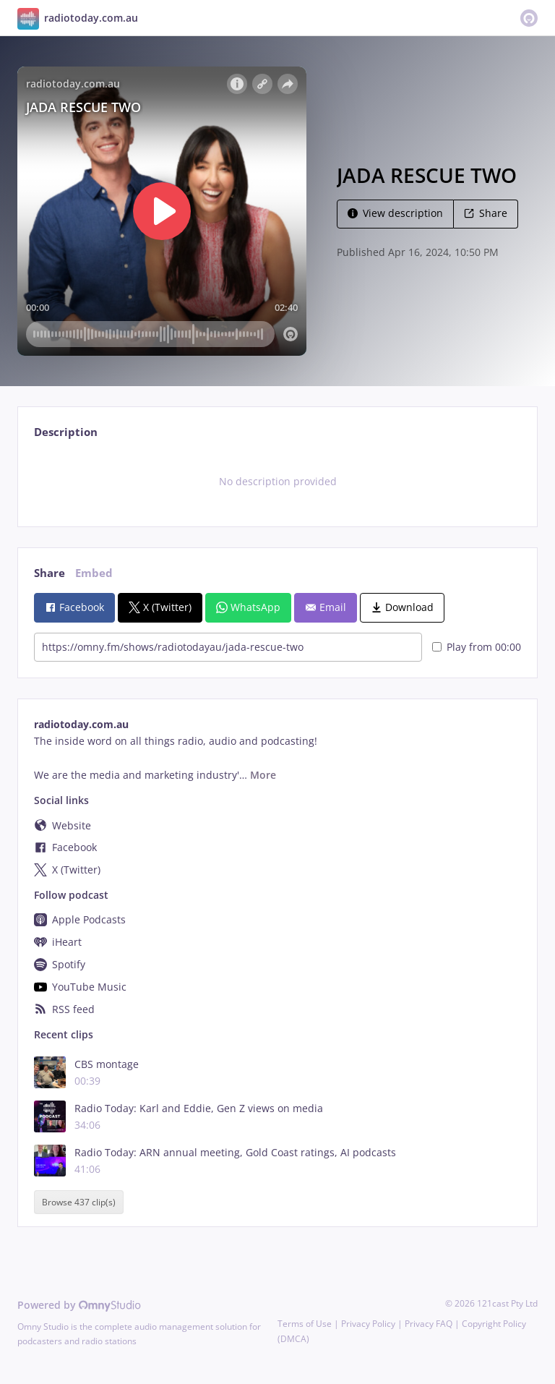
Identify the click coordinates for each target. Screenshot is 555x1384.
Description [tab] (66, 432)
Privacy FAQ (428, 1323)
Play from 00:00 (476, 647)
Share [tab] (49, 573)
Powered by (79, 1305)
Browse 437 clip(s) (79, 1202)
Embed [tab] (94, 573)
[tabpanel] (277, 482)
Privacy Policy (368, 1323)
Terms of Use (305, 1323)
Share (485, 213)
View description (395, 213)
